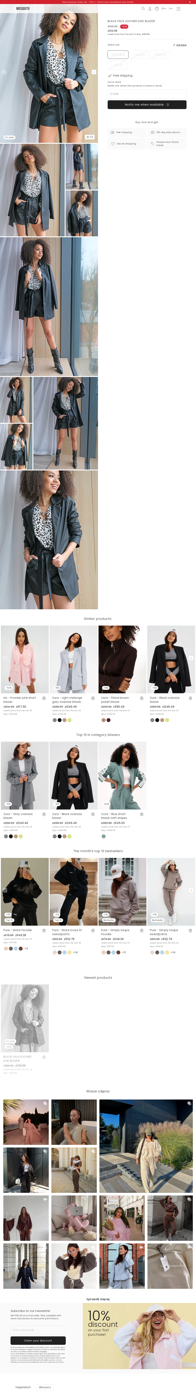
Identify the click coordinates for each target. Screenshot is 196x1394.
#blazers (45, 1387)
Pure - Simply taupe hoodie (115, 932)
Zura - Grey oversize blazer (18, 816)
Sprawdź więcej (98, 1299)
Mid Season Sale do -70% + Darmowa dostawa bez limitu (98, 2)
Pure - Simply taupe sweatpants (164, 932)
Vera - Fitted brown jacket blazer (115, 700)
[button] (157, 8)
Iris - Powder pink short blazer (20, 700)
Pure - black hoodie (18, 930)
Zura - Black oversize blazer (165, 700)
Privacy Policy (55, 1358)
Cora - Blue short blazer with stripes (114, 816)
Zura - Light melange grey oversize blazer (67, 700)
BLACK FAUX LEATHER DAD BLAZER (17, 1059)
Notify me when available (147, 105)
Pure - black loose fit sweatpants (67, 932)
